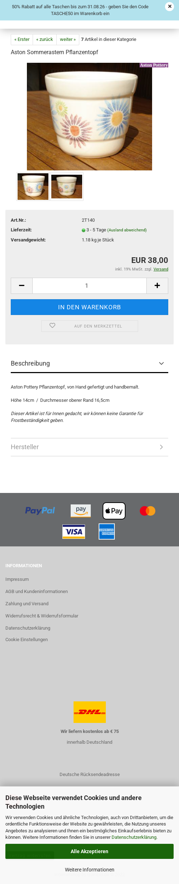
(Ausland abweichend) (127, 230)
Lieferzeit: (21, 229)
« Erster (21, 39)
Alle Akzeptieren (89, 851)
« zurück (44, 39)
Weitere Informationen (89, 870)
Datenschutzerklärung (134, 837)
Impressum (17, 579)
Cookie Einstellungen (26, 639)
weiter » (68, 39)
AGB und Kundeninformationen (36, 591)
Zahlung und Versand (26, 603)
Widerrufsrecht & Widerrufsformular (41, 616)
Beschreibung (30, 363)
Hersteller (25, 447)
